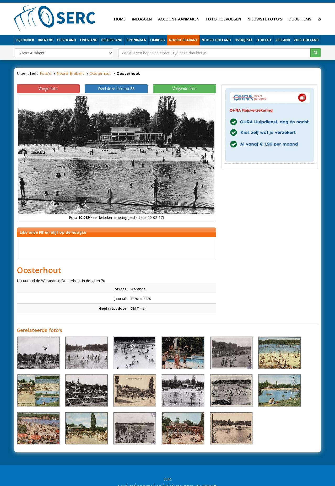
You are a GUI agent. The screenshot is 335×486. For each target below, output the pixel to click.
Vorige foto (48, 88)
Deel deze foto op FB (116, 88)
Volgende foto (184, 88)
